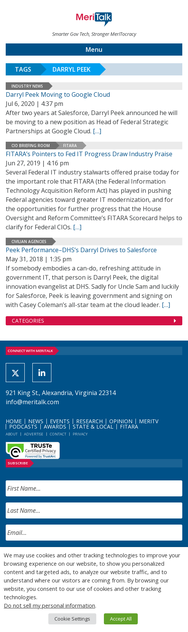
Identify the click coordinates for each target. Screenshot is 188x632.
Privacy (80, 434)
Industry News (27, 86)
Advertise (33, 434)
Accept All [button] (121, 618)
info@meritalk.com (32, 402)
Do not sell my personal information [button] (49, 605)
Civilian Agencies (28, 241)
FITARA (70, 145)
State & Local (93, 426)
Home (14, 421)
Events (60, 421)
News (35, 421)
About (12, 434)
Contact (58, 434)
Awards (55, 426)
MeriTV (148, 421)
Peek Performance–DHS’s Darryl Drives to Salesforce (81, 250)
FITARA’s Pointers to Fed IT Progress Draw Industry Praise (89, 154)
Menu (94, 49)
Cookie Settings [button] (72, 618)
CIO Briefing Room (30, 145)
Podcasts (23, 426)
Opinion (120, 421)
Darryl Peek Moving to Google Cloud (58, 94)
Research (89, 421)
